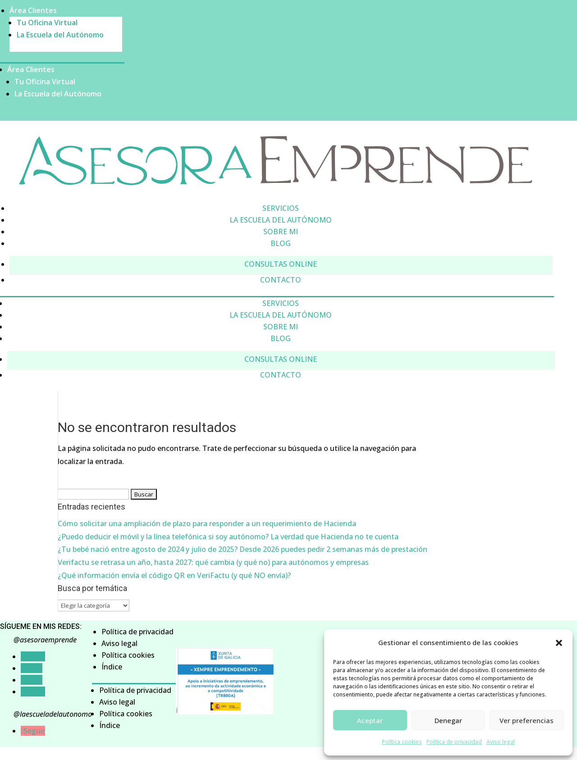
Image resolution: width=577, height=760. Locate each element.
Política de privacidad (454, 742)
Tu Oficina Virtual (47, 22)
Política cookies (402, 742)
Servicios (280, 208)
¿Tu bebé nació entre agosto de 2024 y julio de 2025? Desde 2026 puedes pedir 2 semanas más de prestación (242, 549)
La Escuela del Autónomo (60, 35)
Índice (111, 667)
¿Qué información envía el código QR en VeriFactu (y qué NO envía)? (174, 575)
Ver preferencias (526, 720)
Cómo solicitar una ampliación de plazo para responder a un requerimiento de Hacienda (207, 523)
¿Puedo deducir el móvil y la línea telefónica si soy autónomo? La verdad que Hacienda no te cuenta (228, 537)
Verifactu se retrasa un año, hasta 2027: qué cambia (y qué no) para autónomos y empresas (213, 562)
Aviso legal (500, 742)
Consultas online (280, 264)
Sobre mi (280, 232)
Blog (280, 243)
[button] (558, 642)
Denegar (448, 720)
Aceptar (370, 720)
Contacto (280, 280)
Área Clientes (33, 10)
